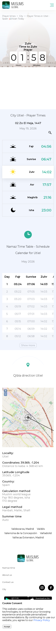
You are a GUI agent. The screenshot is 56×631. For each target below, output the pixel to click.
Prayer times (9, 16)
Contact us (7, 582)
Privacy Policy (41, 620)
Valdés (41, 528)
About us (7, 575)
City (21, 16)
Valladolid (46, 533)
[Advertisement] (28, 88)
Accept (7, 626)
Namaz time (8, 567)
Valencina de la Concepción (20, 533)
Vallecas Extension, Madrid (28, 537)
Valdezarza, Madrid (22, 528)
